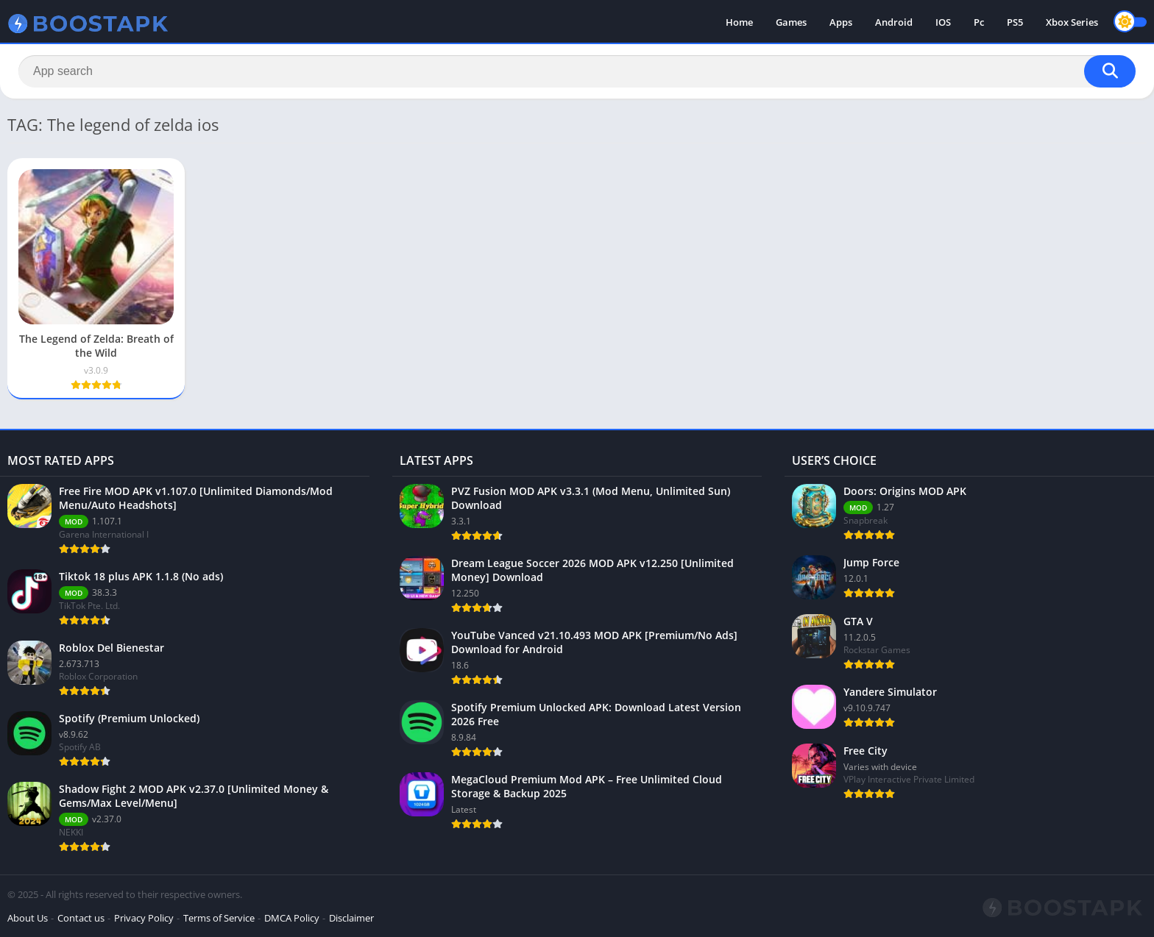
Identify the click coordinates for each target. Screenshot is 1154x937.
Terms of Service (219, 917)
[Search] (577, 71)
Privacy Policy (144, 917)
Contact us (81, 917)
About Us (27, 917)
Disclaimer (351, 917)
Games (791, 22)
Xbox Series (1072, 22)
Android (894, 22)
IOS (943, 22)
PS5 (1015, 22)
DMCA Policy (291, 917)
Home (739, 22)
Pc (979, 22)
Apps (840, 22)
